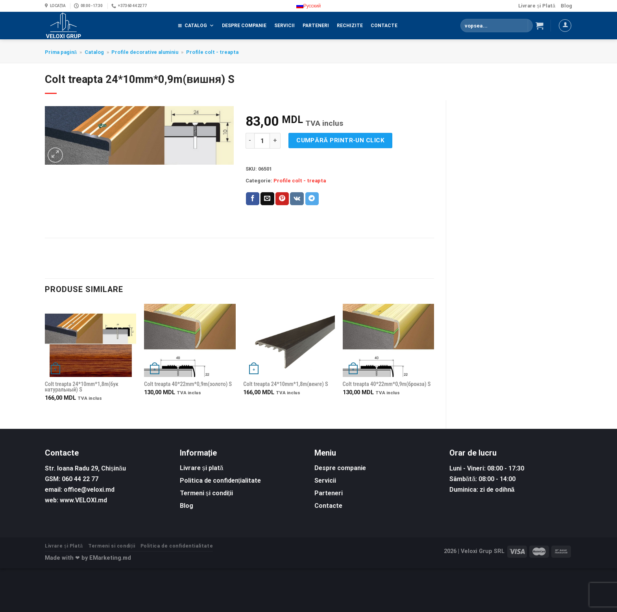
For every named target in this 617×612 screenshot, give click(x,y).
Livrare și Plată (536, 6)
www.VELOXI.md (83, 500)
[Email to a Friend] (267, 199)
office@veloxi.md (89, 489)
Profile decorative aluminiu (144, 52)
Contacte (384, 25)
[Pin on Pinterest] (282, 199)
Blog (566, 6)
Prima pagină (61, 52)
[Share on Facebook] (252, 199)
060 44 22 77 (80, 479)
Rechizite (350, 25)
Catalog (199, 25)
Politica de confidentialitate (176, 546)
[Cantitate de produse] (262, 141)
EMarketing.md (110, 558)
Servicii (284, 25)
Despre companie (244, 25)
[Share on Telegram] (312, 199)
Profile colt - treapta (212, 52)
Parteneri (316, 25)
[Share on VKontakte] (297, 199)
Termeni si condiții (111, 546)
